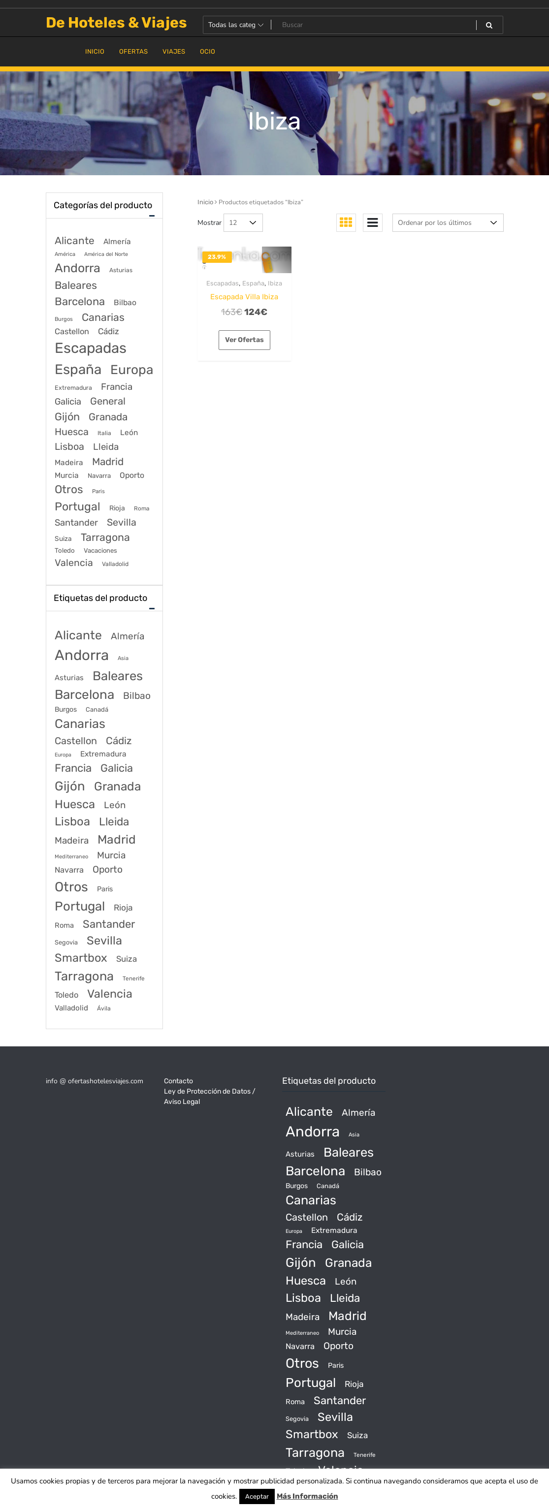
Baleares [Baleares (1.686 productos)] (118, 675)
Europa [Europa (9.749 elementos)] (131, 370)
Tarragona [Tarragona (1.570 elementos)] (105, 537)
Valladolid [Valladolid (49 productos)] (71, 1008)
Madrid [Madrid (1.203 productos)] (116, 839)
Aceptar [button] (257, 1496)
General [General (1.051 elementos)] (108, 401)
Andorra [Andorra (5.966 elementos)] (77, 268)
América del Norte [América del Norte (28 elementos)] (106, 254)
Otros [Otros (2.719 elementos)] (69, 489)
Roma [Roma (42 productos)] (64, 925)
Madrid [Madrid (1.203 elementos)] (108, 462)
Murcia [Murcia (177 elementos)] (67, 475)
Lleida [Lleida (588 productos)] (114, 821)
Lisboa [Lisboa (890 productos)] (72, 821)
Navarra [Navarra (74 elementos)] (99, 475)
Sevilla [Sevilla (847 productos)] (104, 940)
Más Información (307, 1496)
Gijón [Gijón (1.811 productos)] (70, 786)
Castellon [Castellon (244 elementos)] (72, 331)
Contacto (178, 1081)
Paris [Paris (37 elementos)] (98, 491)
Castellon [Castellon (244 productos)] (76, 741)
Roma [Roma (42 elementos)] (141, 508)
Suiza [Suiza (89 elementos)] (63, 538)
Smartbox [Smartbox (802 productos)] (81, 958)
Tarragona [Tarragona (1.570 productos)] (84, 976)
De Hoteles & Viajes (116, 22)
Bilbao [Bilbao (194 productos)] (137, 695)
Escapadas (222, 283)
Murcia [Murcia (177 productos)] (111, 855)
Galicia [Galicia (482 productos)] (116, 768)
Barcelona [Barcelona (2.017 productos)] (84, 694)
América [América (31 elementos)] (65, 254)
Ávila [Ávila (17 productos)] (104, 1008)
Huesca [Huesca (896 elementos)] (72, 432)
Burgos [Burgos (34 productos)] (66, 709)
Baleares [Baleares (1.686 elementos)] (76, 285)
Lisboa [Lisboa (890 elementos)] (69, 446)
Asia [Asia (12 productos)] (123, 658)
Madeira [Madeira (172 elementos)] (69, 462)
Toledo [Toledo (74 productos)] (66, 995)
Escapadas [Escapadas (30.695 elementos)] (91, 348)
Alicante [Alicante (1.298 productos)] (78, 635)
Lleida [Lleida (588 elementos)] (106, 446)
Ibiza (275, 283)
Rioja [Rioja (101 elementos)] (117, 508)
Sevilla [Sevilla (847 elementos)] (121, 522)
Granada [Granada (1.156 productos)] (117, 786)
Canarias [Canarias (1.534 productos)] (80, 723)
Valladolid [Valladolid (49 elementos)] (115, 564)
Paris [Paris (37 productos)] (105, 889)
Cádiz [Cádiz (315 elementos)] (108, 331)
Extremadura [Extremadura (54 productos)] (103, 754)
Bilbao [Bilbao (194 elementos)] (125, 302)
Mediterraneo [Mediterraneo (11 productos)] (71, 856)
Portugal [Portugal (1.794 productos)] (80, 906)
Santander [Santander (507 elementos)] (76, 522)
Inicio (205, 202)
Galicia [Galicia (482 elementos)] (68, 401)
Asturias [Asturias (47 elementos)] (120, 270)
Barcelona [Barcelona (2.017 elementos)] (80, 301)
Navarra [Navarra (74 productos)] (69, 870)
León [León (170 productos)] (115, 805)
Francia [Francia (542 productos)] (73, 768)
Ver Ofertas (244, 340)
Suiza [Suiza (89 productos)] (126, 959)
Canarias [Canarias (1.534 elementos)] (103, 317)
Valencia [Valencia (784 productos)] (109, 994)
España (253, 283)
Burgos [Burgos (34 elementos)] (64, 319)
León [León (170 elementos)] (129, 432)
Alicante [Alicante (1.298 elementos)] (75, 241)
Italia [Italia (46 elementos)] (104, 433)
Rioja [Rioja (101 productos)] (123, 907)
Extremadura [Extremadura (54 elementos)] (73, 387)
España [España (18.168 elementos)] (78, 369)
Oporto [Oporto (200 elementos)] (132, 475)
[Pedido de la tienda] (448, 223)
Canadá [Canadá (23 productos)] (97, 709)
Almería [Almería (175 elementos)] (117, 241)
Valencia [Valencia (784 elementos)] (74, 562)
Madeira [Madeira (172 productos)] (72, 840)
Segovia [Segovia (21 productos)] (66, 942)
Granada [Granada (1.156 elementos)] (108, 417)
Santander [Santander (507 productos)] (109, 924)
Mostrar (209, 222)
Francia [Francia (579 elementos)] (116, 386)
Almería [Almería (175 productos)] (127, 636)
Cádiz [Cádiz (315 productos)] (118, 741)
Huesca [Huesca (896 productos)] (75, 804)
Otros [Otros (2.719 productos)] (71, 887)
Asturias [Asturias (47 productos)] (69, 677)
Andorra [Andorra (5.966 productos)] (82, 655)
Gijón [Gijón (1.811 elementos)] (67, 416)
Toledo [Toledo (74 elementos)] (65, 550)
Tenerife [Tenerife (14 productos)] (134, 978)
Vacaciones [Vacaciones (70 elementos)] (100, 550)
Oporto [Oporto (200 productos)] (108, 869)
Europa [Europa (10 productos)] (63, 755)
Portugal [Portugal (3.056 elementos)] (77, 506)
